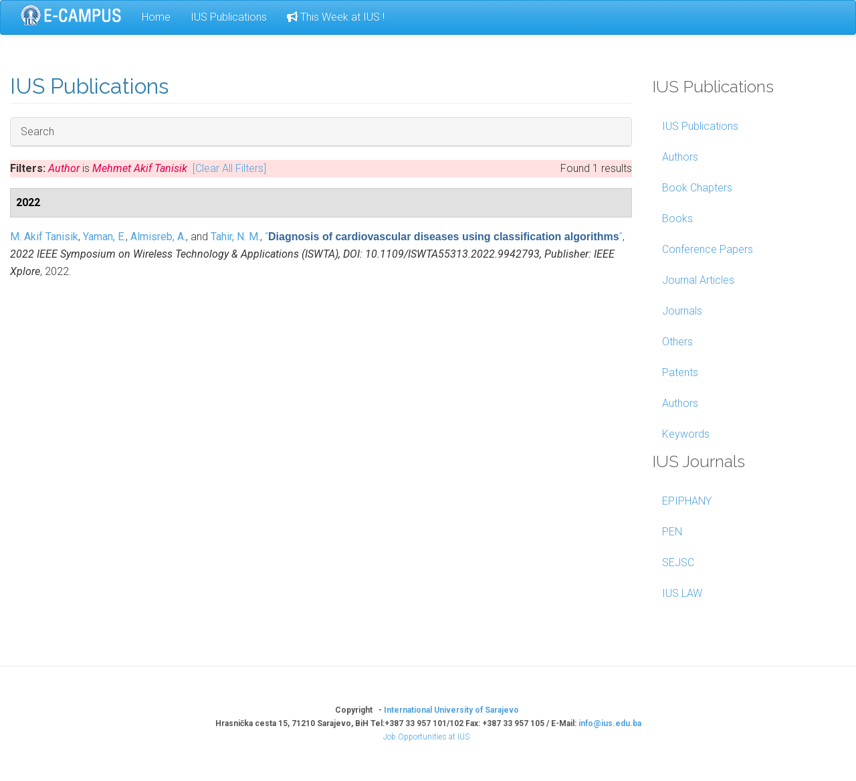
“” (444, 236)
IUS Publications (229, 17)
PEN (672, 531)
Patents (680, 372)
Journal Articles (698, 280)
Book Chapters (697, 187)
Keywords (686, 434)
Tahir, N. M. (235, 236)
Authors (680, 157)
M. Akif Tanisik (44, 236)
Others (677, 341)
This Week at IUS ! (336, 17)
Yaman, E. (104, 236)
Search (37, 131)
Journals (682, 311)
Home (156, 17)
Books (677, 218)
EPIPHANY (687, 501)
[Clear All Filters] (229, 168)
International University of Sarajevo (451, 710)
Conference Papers (707, 249)
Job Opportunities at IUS (426, 737)
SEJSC (678, 562)
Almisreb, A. (158, 236)
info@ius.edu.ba (609, 723)
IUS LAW (682, 593)
